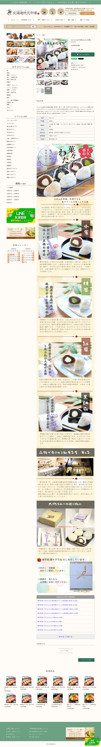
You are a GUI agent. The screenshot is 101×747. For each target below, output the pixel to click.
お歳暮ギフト (11, 144)
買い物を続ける (74, 69)
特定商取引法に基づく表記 (77, 65)
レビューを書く (64, 650)
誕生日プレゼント (12, 168)
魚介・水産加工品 (12, 77)
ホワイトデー (11, 123)
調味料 (9, 95)
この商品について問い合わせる (78, 67)
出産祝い (9, 162)
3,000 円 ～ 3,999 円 (13, 193)
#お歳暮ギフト (68, 26)
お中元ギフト (11, 135)
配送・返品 (71, 20)
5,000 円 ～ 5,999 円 (13, 199)
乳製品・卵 (10, 102)
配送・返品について (14, 737)
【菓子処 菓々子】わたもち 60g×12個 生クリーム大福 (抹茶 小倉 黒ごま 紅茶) (57, 609)
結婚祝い (9, 165)
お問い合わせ (35, 737)
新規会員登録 (72, 13)
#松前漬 (92, 26)
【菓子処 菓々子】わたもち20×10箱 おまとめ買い (50, 630)
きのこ (9, 107)
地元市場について (26, 20)
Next (66, 54)
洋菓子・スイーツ (12, 85)
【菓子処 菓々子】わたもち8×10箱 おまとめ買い (49, 621)
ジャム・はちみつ (12, 87)
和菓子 (9, 82)
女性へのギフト (11, 174)
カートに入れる (83, 54)
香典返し (9, 159)
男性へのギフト (11, 171)
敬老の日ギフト (11, 141)
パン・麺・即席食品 (13, 100)
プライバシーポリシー (38, 734)
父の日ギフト (11, 132)
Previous (39, 54)
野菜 (8, 73)
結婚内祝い (10, 153)
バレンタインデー (12, 120)
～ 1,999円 (10, 187)
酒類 (8, 104)
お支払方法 (11, 734)
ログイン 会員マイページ (87, 13)
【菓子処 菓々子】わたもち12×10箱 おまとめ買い (50, 625)
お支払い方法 (59, 20)
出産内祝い (10, 150)
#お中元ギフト (58, 26)
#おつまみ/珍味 (78, 26)
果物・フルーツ (11, 75)
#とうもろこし (48, 26)
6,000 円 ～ (10, 202)
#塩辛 (86, 26)
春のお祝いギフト (12, 126)
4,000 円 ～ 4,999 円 (13, 196)
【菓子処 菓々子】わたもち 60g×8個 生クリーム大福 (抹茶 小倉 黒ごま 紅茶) (57, 605)
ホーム (13, 20)
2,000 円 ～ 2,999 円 (13, 190)
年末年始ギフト (11, 147)
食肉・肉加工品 (11, 79)
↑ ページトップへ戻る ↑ (86, 659)
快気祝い (9, 156)
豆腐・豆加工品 (11, 92)
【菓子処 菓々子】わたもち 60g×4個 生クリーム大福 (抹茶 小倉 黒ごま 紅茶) (57, 600)
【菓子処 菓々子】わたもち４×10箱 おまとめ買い (50, 617)
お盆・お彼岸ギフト (13, 138)
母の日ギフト (11, 129)
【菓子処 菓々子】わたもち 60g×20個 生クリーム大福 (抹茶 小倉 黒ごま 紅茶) (57, 613)
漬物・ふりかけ (11, 90)
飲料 (8, 97)
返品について (74, 63)
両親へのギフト (11, 177)
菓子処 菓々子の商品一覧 (65, 636)
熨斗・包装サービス (43, 20)
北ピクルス (10, 110)
